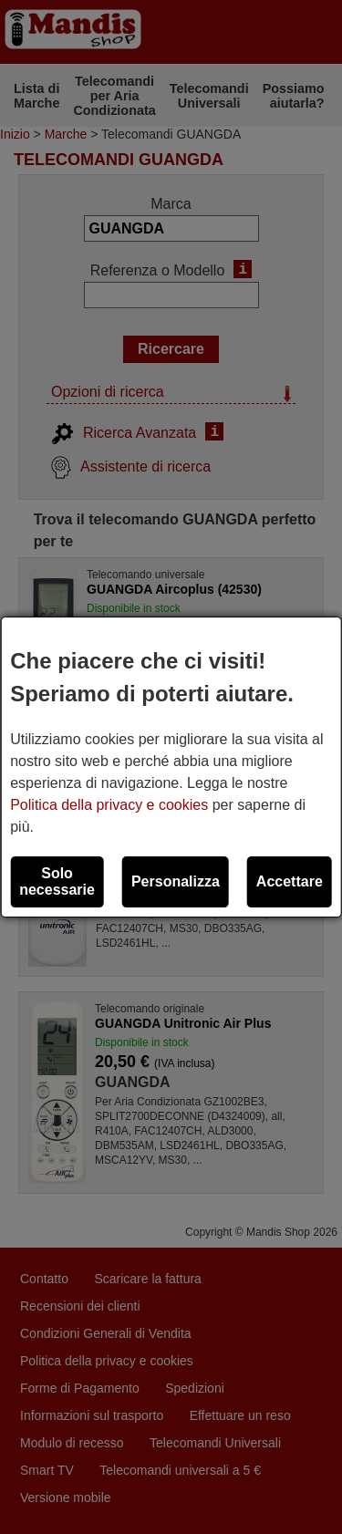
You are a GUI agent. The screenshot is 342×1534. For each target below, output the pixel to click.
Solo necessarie (57, 881)
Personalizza (175, 881)
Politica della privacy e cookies (109, 805)
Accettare (289, 881)
